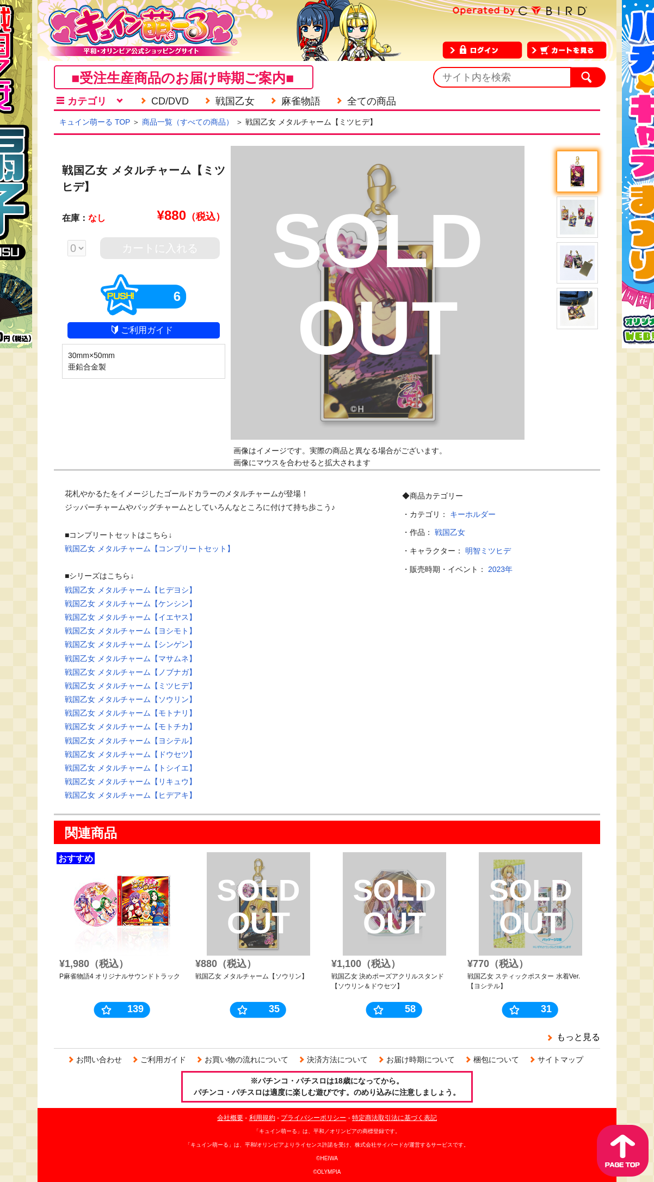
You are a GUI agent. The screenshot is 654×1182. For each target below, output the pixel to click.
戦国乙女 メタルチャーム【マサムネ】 (130, 658)
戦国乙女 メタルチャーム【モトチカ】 (130, 726)
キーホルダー (473, 514)
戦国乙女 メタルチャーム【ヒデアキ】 (130, 795)
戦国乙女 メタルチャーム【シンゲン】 (130, 644)
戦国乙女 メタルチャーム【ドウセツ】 (130, 754)
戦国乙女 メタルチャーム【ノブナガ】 (130, 672)
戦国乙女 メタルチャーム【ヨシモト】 (130, 630)
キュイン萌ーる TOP (94, 122)
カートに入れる (160, 248)
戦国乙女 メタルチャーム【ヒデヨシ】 (130, 590)
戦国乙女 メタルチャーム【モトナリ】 (130, 713)
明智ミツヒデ (488, 550)
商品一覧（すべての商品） (187, 122)
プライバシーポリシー (313, 1118)
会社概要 (230, 1118)
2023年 (500, 569)
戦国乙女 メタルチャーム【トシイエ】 (130, 768)
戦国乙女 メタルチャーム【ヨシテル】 (130, 740)
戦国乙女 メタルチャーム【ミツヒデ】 (130, 685)
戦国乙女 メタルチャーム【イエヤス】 (130, 617)
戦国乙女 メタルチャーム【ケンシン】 (130, 603)
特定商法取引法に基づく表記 (394, 1118)
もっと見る (578, 1037)
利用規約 (262, 1118)
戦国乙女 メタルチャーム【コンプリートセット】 (150, 548)
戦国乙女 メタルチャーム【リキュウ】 (130, 781)
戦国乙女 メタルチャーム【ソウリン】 (130, 699)
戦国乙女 (450, 532)
